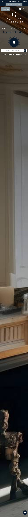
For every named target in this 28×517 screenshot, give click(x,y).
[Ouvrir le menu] (5, 9)
